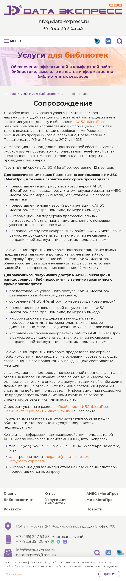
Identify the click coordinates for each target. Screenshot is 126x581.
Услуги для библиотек (38, 94)
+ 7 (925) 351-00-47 (32, 552)
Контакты (13, 519)
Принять (109, 574)
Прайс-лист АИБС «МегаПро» (84, 407)
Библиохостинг (18, 510)
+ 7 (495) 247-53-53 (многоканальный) (50, 547)
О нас (50, 503)
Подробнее (14, 574)
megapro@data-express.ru (66, 457)
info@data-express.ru (63, 21)
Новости (94, 519)
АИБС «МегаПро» (90, 122)
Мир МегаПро (99, 510)
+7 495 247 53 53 (63, 28)
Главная (10, 94)
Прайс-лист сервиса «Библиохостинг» (37, 411)
